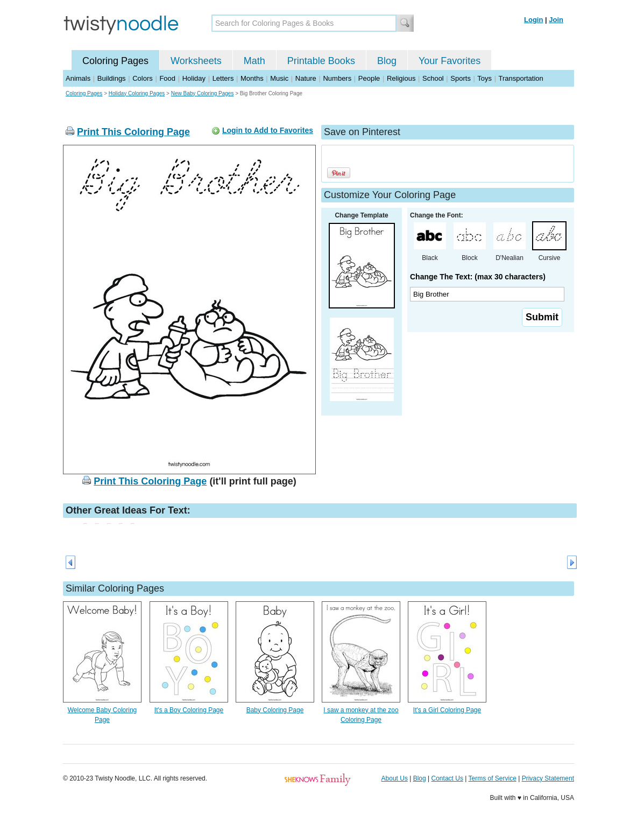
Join (556, 20)
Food (167, 78)
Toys (484, 78)
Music (279, 78)
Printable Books (321, 60)
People (369, 78)
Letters (223, 78)
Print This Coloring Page (133, 132)
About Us (394, 778)
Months (252, 78)
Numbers (337, 78)
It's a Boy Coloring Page (188, 710)
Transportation (520, 78)
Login (533, 20)
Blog (387, 60)
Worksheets (196, 60)
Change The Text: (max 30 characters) (478, 276)
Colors (142, 78)
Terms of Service (492, 778)
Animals (78, 78)
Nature (305, 78)
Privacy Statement (548, 778)
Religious (401, 78)
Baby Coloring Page (275, 710)
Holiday (194, 78)
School (433, 78)
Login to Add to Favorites (267, 130)
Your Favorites (449, 60)
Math (254, 60)
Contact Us (447, 778)
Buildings (111, 78)
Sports (460, 78)
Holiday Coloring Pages (137, 93)
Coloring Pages (115, 60)
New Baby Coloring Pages (202, 93)
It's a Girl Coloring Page (447, 710)
